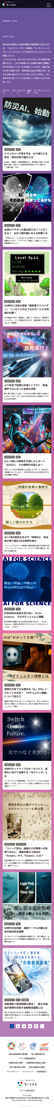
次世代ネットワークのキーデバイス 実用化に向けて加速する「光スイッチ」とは (26, 772)
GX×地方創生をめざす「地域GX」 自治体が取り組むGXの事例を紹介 (26, 538)
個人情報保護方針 (38, 1054)
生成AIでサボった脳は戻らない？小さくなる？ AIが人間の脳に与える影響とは (26, 231)
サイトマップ (28, 1071)
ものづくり (6, 91)
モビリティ (21, 91)
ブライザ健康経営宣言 (27, 1058)
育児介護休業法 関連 (17, 1067)
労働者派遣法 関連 (16, 1062)
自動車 (29, 91)
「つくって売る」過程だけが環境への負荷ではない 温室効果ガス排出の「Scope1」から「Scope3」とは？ (26, 851)
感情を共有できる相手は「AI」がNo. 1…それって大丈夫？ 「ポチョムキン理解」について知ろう (26, 692)
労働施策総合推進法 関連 (35, 1062)
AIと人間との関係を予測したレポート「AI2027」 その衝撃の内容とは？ (24, 462)
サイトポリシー (13, 1071)
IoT (14, 90)
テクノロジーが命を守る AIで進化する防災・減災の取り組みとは (25, 155)
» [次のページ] (42, 1026)
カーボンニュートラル (41, 91)
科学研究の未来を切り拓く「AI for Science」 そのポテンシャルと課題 (24, 614)
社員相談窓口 (42, 1071)
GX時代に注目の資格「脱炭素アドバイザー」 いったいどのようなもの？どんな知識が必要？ (26, 309)
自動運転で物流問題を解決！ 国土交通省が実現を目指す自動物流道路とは (26, 1005)
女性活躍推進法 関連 (37, 1067)
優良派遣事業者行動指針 (18, 1054)
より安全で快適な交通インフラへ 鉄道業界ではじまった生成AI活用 (25, 386)
